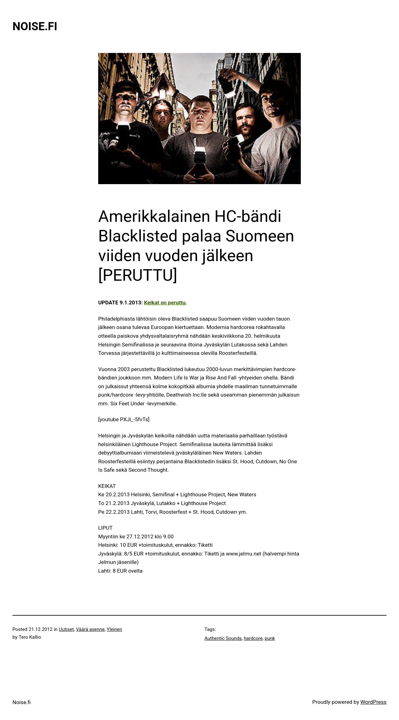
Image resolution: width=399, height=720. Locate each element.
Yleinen (114, 629)
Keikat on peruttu (164, 302)
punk (270, 638)
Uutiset (66, 629)
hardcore (253, 638)
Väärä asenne (90, 629)
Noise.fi (34, 26)
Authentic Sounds (223, 638)
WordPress (373, 702)
